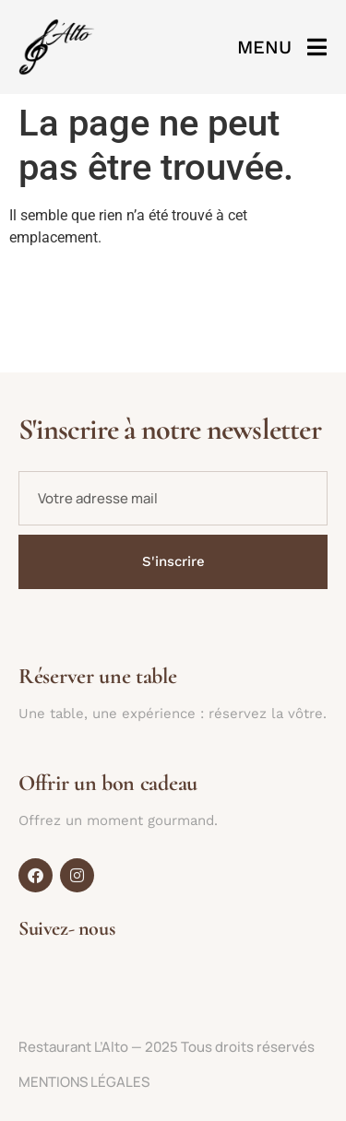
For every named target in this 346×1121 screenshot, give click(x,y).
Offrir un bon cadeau (107, 783)
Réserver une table (97, 676)
